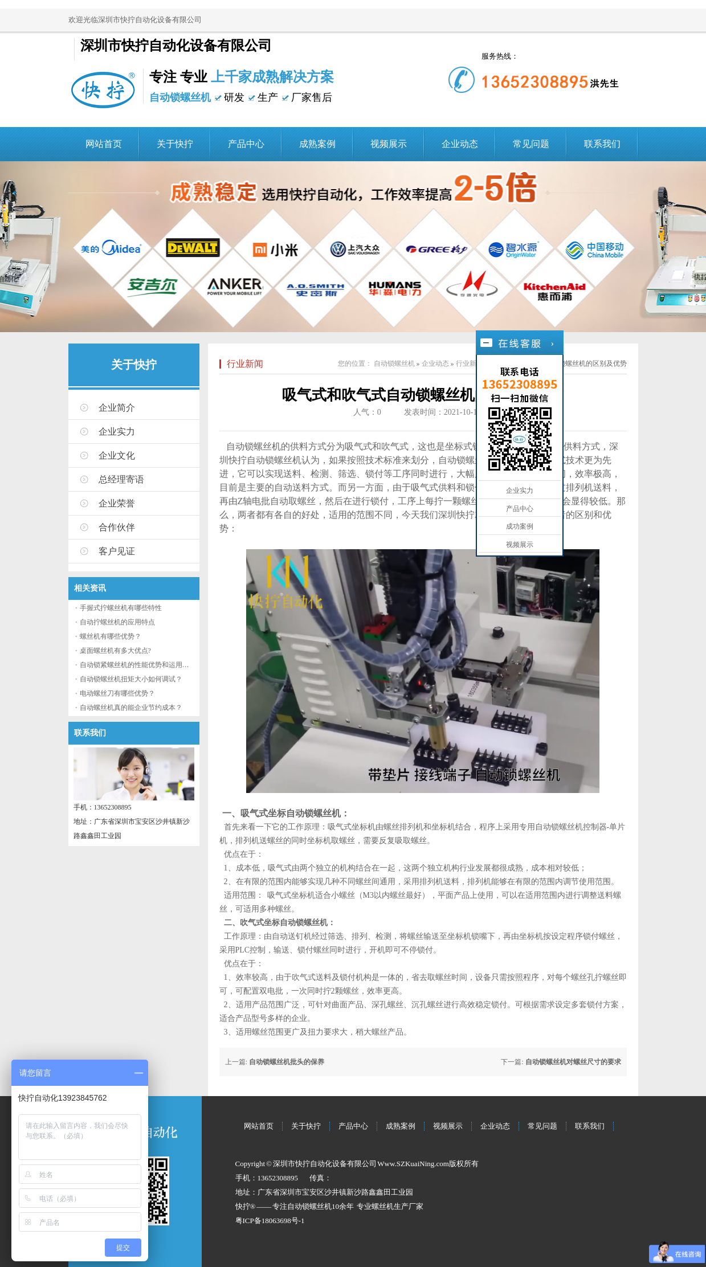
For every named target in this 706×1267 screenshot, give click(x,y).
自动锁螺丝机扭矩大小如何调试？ (131, 679)
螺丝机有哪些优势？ (110, 636)
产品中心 (246, 144)
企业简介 (117, 407)
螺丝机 (383, 1206)
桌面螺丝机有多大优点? (115, 651)
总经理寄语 (121, 479)
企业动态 (460, 144)
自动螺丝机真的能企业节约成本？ (131, 708)
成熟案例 (317, 144)
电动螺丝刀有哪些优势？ (117, 693)
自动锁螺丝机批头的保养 (286, 1062)
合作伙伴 (117, 527)
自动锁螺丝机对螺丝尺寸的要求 (573, 1062)
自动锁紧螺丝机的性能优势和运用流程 (138, 665)
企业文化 (117, 455)
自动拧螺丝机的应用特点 (117, 622)
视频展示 (388, 144)
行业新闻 (245, 364)
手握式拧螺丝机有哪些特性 (121, 608)
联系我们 (602, 144)
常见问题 (531, 144)
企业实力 (117, 431)
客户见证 (117, 551)
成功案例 (519, 526)
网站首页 (103, 144)
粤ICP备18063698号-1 (270, 1220)
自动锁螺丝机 (394, 363)
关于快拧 (175, 144)
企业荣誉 (117, 503)
